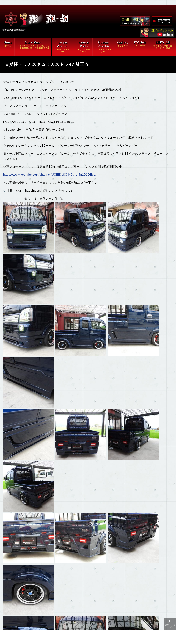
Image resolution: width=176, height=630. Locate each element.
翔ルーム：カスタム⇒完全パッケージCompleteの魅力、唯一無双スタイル (48, 556)
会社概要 (30, 604)
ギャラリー (31, 591)
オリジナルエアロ (35, 564)
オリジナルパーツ (35, 571)
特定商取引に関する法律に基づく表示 (48, 617)
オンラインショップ (37, 597)
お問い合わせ (33, 611)
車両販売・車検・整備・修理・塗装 (48, 584)
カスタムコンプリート (38, 577)
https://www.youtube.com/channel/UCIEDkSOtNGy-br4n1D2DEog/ (50, 175)
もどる (16, 520)
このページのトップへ (169, 626)
